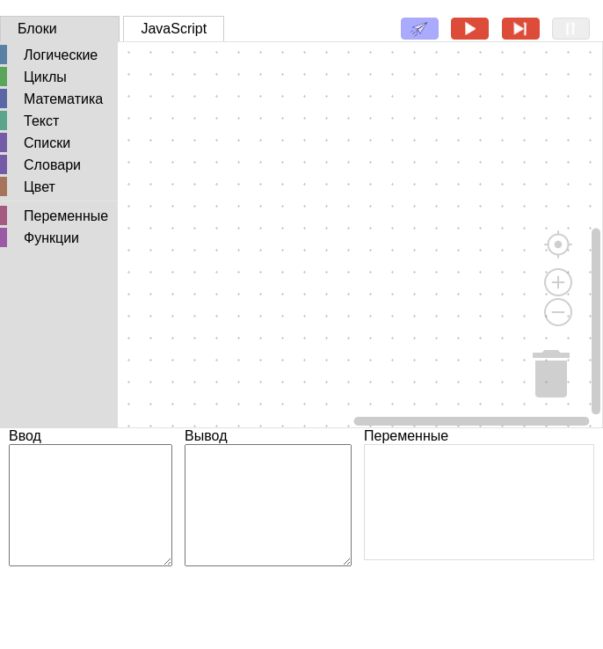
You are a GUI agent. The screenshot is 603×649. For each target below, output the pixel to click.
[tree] (59, 147)
